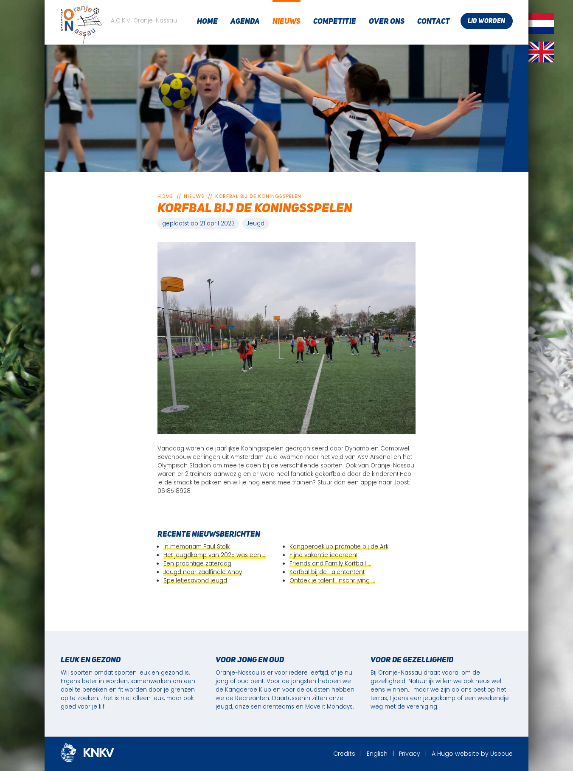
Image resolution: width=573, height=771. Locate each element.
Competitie (334, 21)
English (377, 753)
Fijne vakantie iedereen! (323, 555)
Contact (433, 21)
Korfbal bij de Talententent (327, 572)
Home (207, 21)
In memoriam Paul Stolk (196, 547)
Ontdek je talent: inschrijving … (332, 581)
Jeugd (255, 223)
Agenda (245, 21)
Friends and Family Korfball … (330, 564)
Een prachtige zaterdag (197, 564)
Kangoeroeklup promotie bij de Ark (338, 547)
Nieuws (286, 21)
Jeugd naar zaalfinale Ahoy (202, 572)
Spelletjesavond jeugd (195, 581)
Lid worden (486, 21)
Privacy (409, 753)
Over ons (386, 21)
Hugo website (458, 753)
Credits (344, 753)
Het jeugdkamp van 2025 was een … (214, 555)
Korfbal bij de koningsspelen (258, 196)
